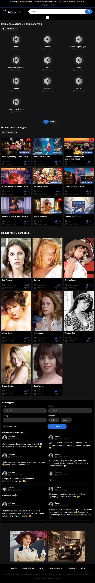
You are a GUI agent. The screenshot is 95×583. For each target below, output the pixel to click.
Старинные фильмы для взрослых (73, 1)
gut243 (11, 488)
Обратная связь (55, 569)
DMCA (83, 569)
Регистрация (44, 5)
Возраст (51, 416)
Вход (53, 5)
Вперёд (53, 121)
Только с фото (12, 426)
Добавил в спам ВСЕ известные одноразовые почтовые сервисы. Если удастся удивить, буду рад (69, 445)
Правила (71, 569)
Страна (51, 407)
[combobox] (25, 410)
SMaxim (11, 436)
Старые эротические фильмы (46, 1)
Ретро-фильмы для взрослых (22, 1)
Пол (4, 407)
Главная (13, 569)
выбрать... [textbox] (9, 411)
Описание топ (10, 495)
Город (5, 416)
